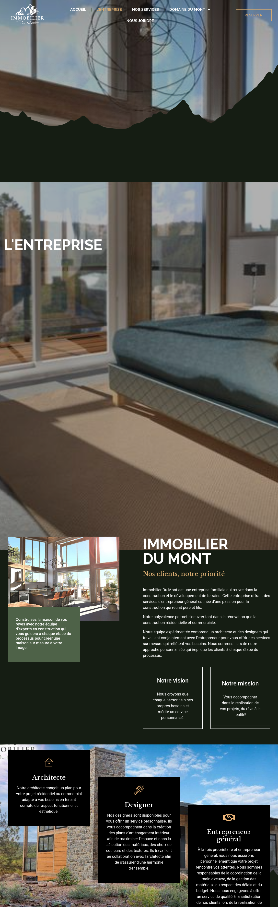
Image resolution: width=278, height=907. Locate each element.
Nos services (145, 9)
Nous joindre (140, 21)
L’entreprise (109, 9)
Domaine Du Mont (189, 9)
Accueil (78, 9)
